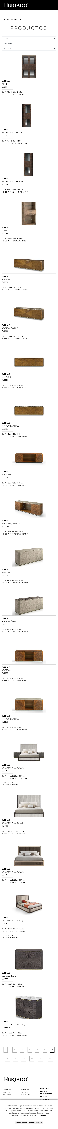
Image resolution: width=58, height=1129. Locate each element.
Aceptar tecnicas (35, 1123)
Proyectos (44, 1089)
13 (32, 1059)
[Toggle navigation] (53, 5)
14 (40, 1059)
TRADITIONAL (7, 1094)
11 (15, 1059)
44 (50, 1059)
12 (24, 1059)
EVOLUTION (6, 1092)
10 (7, 1059)
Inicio (6, 19)
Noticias (43, 1096)
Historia (43, 1091)
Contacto (44, 1099)
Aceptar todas (21, 1123)
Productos (16, 19)
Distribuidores (46, 1094)
